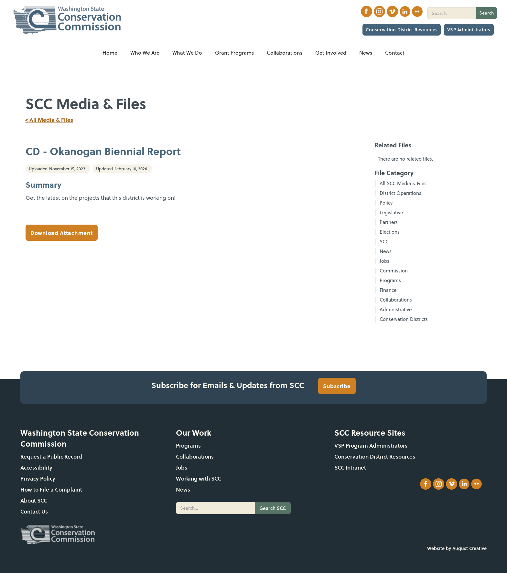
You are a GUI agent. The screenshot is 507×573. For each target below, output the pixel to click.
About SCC (33, 500)
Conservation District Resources (401, 29)
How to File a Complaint (51, 489)
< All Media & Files (49, 119)
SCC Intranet (350, 467)
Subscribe (337, 386)
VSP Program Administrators (370, 445)
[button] (145, 52)
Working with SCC (198, 478)
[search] (451, 13)
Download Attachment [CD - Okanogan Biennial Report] (61, 233)
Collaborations (195, 456)
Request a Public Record (51, 456)
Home (109, 52)
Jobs (181, 467)
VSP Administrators (469, 29)
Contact (395, 52)
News (183, 489)
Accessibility (36, 467)
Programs (188, 445)
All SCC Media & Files (403, 183)
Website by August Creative (457, 548)
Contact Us (34, 511)
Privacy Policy (37, 478)
